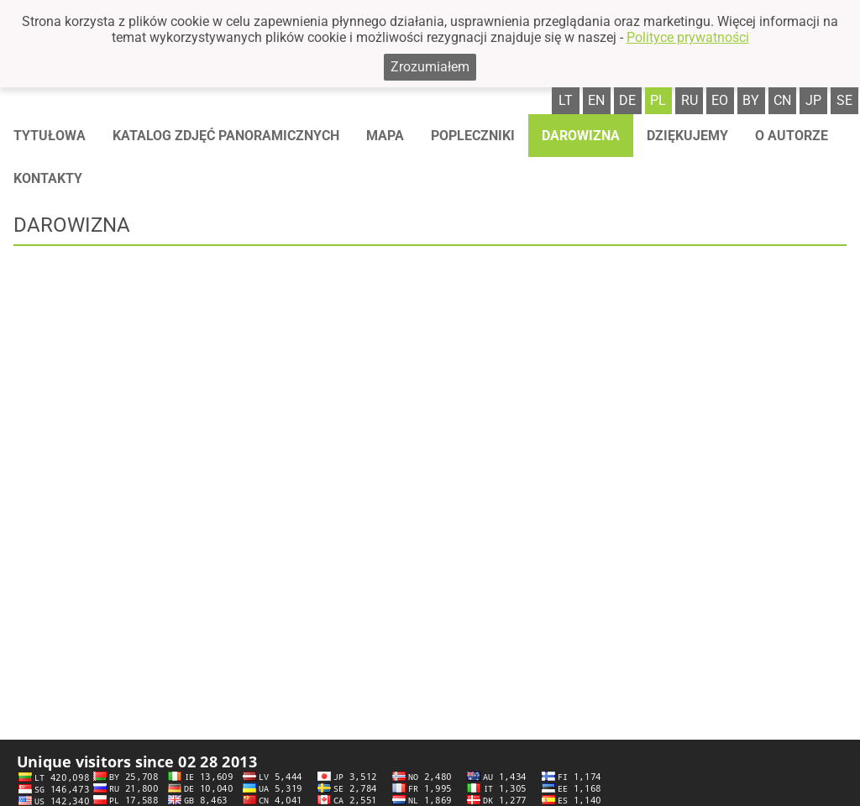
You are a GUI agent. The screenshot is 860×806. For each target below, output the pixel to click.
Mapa (385, 136)
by (750, 100)
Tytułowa (49, 136)
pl (658, 100)
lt (565, 100)
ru (689, 100)
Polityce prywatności (688, 37)
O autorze (791, 136)
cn (782, 100)
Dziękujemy (687, 136)
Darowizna (581, 136)
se (844, 100)
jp (813, 100)
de (627, 100)
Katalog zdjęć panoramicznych (226, 136)
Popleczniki (473, 136)
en (596, 100)
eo (719, 100)
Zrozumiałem (430, 67)
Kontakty (47, 178)
